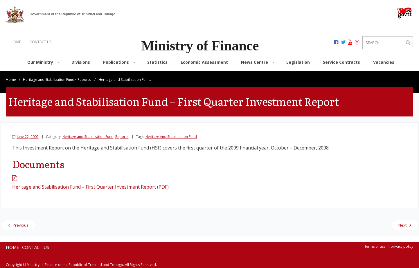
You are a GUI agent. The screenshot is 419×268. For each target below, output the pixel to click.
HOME (16, 41)
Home (11, 79)
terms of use (375, 246)
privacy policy (402, 246)
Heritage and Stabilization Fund (48, 79)
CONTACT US (40, 41)
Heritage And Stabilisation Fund (171, 136)
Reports (84, 79)
